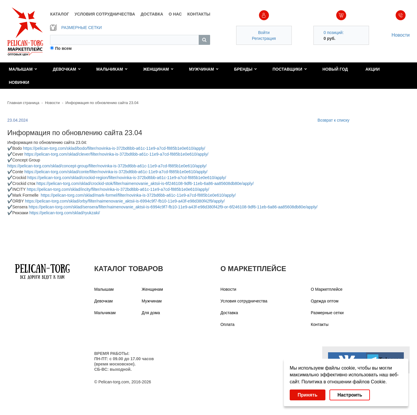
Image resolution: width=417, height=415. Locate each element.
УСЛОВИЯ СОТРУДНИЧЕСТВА (105, 14)
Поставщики (289, 69)
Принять (308, 394)
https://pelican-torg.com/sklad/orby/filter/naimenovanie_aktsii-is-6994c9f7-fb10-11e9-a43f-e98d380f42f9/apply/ (125, 201)
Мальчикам (112, 69)
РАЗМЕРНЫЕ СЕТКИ (76, 27)
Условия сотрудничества (243, 301)
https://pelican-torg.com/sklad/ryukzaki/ (64, 212)
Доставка (229, 312)
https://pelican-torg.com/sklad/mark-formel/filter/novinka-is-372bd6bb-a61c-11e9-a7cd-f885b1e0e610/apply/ (138, 195)
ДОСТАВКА (151, 14)
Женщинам (158, 69)
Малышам (23, 69)
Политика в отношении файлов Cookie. (344, 381)
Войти (264, 32)
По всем (63, 48)
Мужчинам (204, 69)
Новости (401, 35)
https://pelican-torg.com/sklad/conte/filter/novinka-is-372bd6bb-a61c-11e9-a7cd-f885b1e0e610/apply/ (115, 171)
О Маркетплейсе (326, 289)
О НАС (175, 14)
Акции (372, 69)
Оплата (227, 324)
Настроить (349, 394)
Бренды (245, 69)
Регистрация (264, 38)
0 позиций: (334, 32)
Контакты (319, 324)
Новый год (335, 69)
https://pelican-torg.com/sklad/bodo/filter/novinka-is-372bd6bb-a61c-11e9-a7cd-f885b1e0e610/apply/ (114, 148)
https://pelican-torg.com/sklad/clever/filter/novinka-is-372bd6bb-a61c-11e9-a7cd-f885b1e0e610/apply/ (116, 154)
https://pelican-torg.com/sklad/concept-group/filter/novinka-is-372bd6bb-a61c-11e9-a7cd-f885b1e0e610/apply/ (107, 166)
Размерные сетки (327, 312)
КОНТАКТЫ (198, 14)
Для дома (151, 312)
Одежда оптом (325, 301)
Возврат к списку (333, 120)
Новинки (19, 82)
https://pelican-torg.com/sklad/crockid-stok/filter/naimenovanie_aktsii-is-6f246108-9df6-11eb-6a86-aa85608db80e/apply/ (144, 183)
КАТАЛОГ (59, 14)
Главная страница (23, 103)
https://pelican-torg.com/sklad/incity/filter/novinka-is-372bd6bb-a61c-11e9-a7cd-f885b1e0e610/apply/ (118, 189)
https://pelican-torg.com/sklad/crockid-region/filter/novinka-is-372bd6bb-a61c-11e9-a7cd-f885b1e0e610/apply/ (126, 177)
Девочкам (67, 69)
